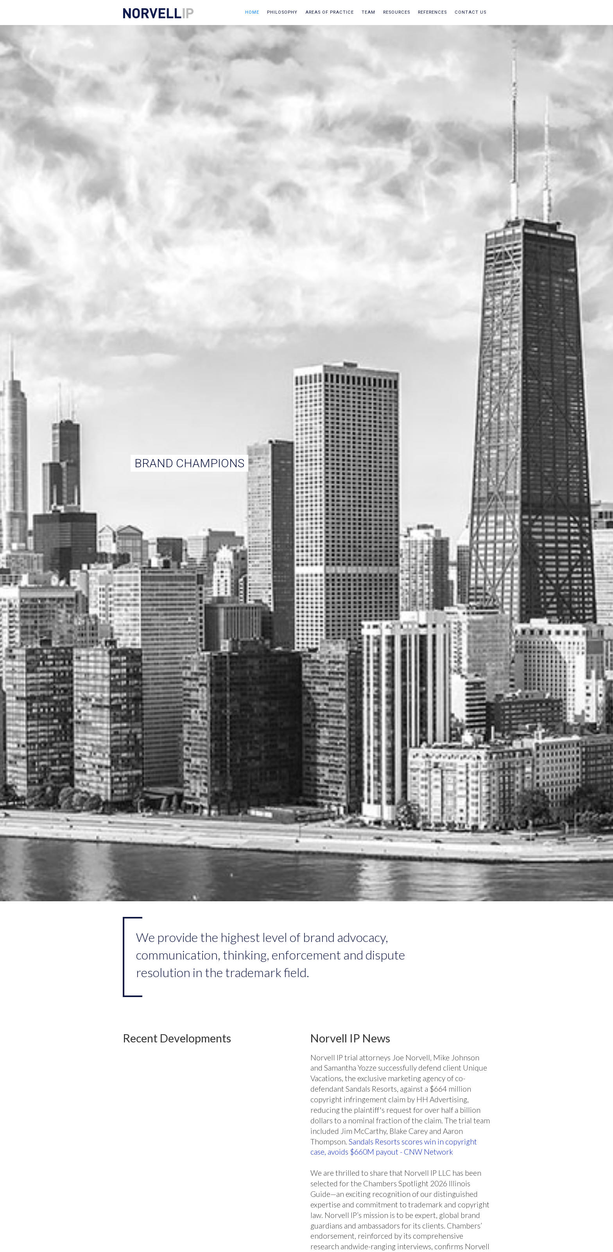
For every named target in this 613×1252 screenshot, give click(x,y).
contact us (470, 12)
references (432, 12)
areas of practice (329, 12)
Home (252, 12)
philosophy (282, 12)
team (368, 12)
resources (396, 12)
